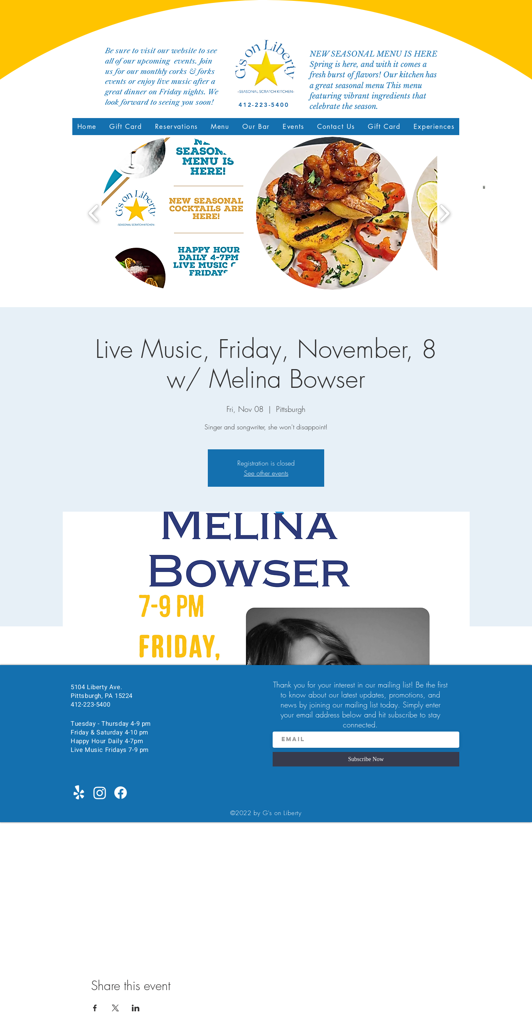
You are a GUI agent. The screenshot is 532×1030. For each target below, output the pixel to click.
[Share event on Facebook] (95, 1008)
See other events (266, 473)
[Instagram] (99, 792)
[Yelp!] (79, 792)
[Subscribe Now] (366, 759)
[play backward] (93, 213)
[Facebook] (120, 792)
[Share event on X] (115, 1008)
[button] (220, 126)
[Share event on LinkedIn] (136, 1008)
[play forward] (444, 213)
